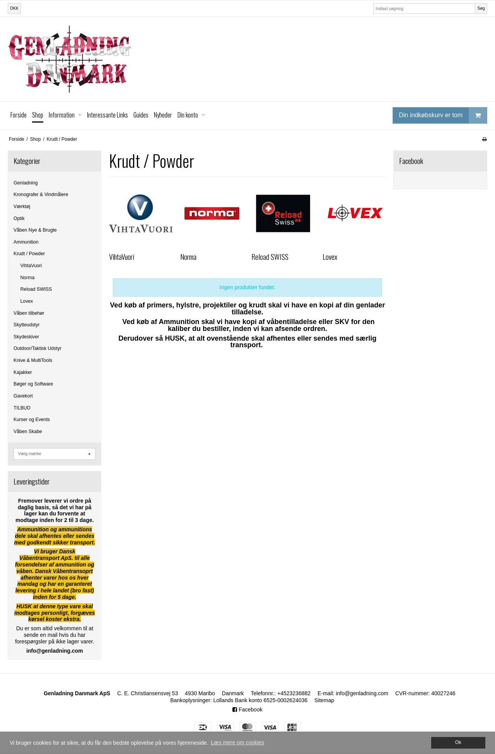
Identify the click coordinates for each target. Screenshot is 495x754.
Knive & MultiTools (33, 360)
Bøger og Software (33, 384)
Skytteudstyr (26, 325)
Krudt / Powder (29, 253)
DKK (14, 8)
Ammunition (26, 242)
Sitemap (324, 700)
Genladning (26, 183)
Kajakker (23, 372)
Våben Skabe (28, 431)
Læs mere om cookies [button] (237, 742)
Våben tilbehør (29, 313)
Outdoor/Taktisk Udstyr (37, 348)
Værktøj (22, 206)
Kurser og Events (32, 419)
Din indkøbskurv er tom (443, 115)
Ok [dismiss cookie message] (458, 742)
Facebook (247, 709)
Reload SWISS (36, 289)
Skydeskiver (26, 336)
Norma (27, 277)
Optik (19, 218)
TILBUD (22, 408)
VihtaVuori (31, 265)
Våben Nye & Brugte (35, 230)
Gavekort (23, 396)
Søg (481, 8)
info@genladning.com (362, 693)
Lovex (26, 301)
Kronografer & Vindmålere (41, 194)
